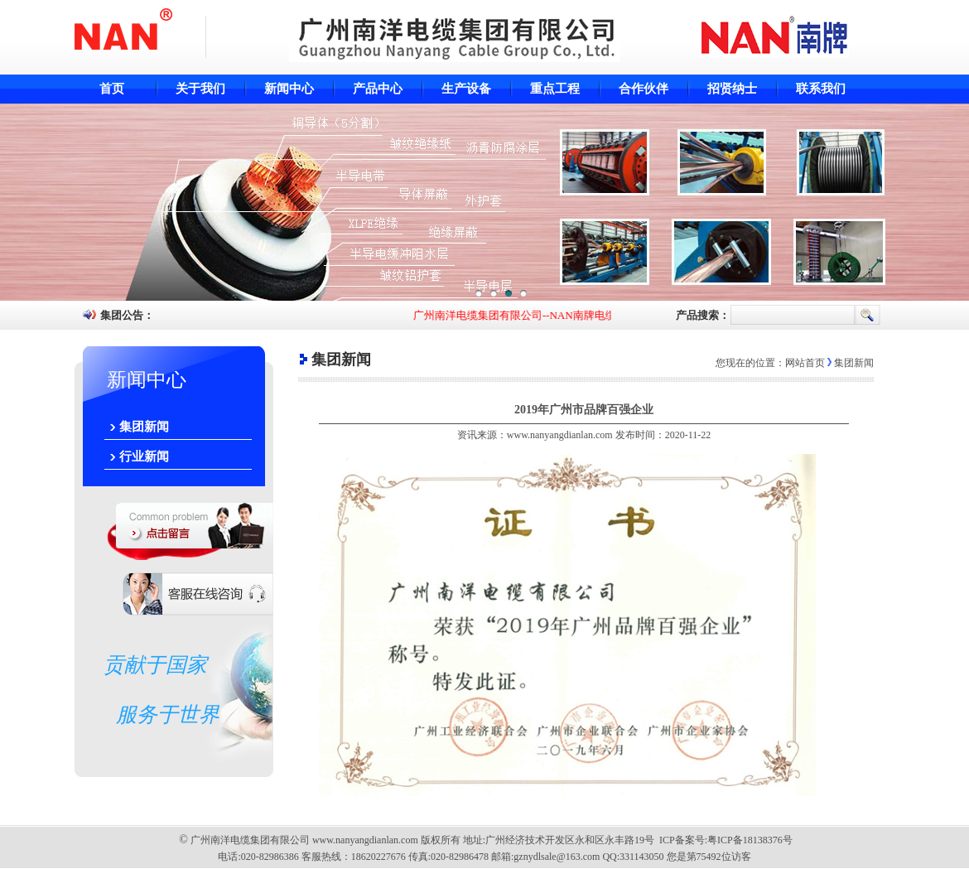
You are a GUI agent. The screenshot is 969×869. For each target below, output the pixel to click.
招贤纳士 (732, 88)
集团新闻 (144, 426)
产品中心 (378, 88)
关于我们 (200, 88)
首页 (111, 88)
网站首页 (805, 363)
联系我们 (821, 88)
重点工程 (555, 88)
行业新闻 (144, 456)
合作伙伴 (643, 88)
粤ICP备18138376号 (750, 840)
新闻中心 (289, 88)
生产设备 (466, 88)
